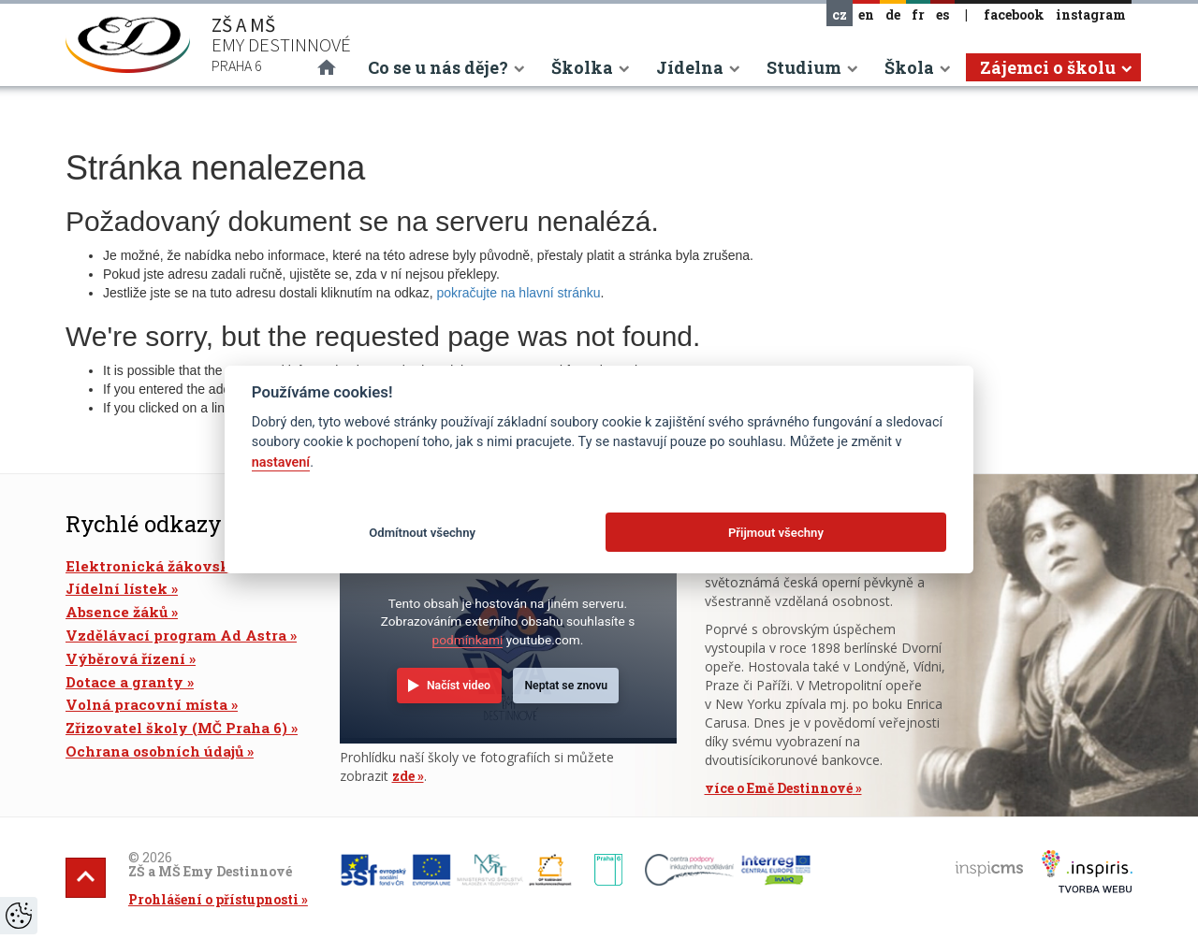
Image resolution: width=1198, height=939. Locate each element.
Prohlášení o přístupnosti (213, 899)
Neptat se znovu (565, 685)
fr (918, 14)
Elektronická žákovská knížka (180, 565)
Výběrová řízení (125, 658)
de (892, 14)
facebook (1014, 14)
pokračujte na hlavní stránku (518, 292)
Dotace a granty (124, 681)
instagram (1091, 14)
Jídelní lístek (117, 588)
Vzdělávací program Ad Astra (176, 635)
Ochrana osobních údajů (154, 751)
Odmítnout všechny (422, 533)
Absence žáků (117, 611)
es (942, 14)
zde (403, 776)
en (866, 14)
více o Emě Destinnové (779, 788)
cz (839, 14)
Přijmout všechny (776, 533)
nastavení (281, 462)
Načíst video (458, 685)
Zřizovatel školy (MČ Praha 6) (176, 727)
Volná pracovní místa (146, 704)
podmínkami (468, 639)
